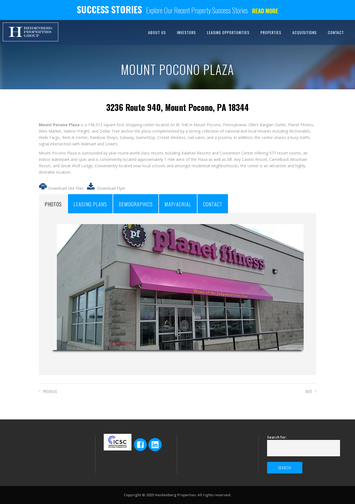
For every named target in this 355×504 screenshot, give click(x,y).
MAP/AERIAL (177, 204)
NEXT (309, 391)
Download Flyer (111, 188)
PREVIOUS (50, 391)
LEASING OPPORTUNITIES (228, 32)
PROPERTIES (270, 32)
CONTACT (336, 32)
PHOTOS (53, 204)
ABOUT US (157, 32)
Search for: (276, 437)
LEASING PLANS (90, 204)
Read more (265, 11)
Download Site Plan (61, 188)
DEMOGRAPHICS (136, 204)
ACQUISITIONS (304, 32)
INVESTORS (186, 32)
